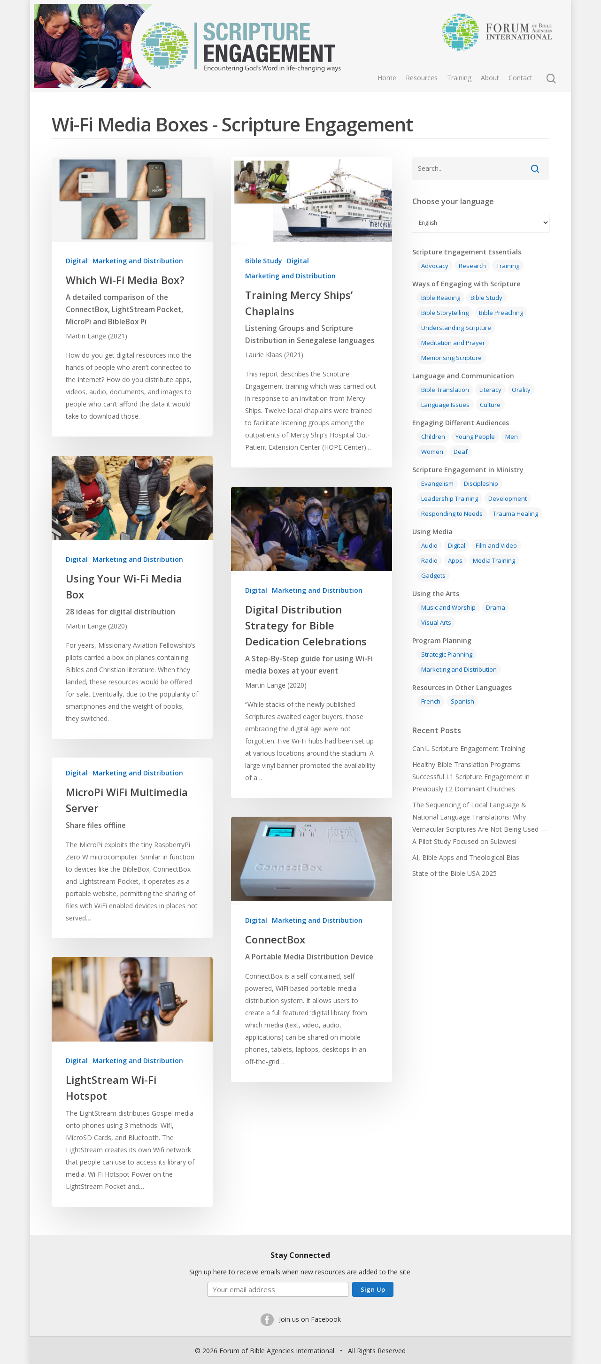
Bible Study (263, 260)
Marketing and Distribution (137, 260)
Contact (520, 77)
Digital (77, 260)
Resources (422, 77)
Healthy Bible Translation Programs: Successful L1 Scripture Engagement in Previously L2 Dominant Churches (471, 776)
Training (459, 77)
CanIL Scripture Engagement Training (468, 748)
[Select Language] (480, 223)
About (490, 77)
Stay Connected (300, 1254)
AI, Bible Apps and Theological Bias (465, 857)
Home (387, 77)
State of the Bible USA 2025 (454, 873)
